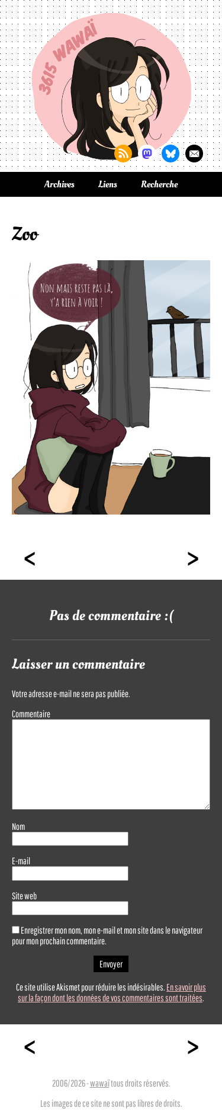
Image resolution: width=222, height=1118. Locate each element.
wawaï (100, 1083)
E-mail (21, 860)
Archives (59, 184)
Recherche (159, 184)
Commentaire (31, 713)
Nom (18, 826)
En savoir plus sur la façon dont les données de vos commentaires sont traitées (112, 992)
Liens (107, 184)
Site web (24, 895)
